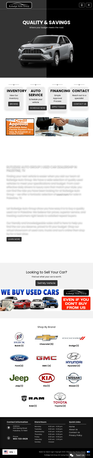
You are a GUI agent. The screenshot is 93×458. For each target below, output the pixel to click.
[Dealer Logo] (19, 4)
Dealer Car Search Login (46, 452)
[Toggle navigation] (89, 5)
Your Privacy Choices (81, 452)
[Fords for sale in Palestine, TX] (19, 359)
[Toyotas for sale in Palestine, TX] (60, 400)
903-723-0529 (20, 438)
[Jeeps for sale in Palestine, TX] (19, 380)
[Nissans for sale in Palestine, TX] (74, 380)
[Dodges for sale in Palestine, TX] (74, 339)
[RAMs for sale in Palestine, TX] (33, 400)
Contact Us (74, 432)
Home (72, 426)
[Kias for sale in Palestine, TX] (46, 380)
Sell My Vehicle (46, 283)
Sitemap (69, 452)
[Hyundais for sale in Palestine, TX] (74, 359)
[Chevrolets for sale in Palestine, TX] (46, 339)
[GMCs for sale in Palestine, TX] (46, 359)
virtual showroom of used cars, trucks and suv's (35, 229)
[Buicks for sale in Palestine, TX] (19, 339)
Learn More (14, 239)
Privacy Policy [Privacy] (75, 435)
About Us (73, 429)
